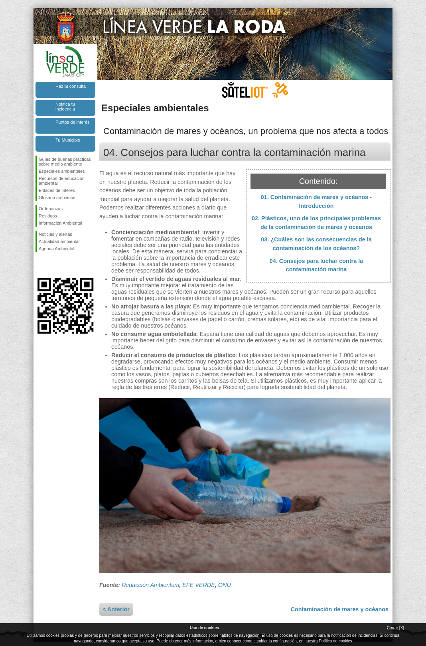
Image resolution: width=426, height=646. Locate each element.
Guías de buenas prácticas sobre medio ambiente (65, 161)
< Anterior (116, 609)
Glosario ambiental (57, 197)
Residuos (48, 215)
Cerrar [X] (395, 628)
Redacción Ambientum (150, 585)
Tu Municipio (67, 140)
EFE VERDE (198, 585)
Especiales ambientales (62, 171)
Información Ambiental (60, 223)
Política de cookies (335, 641)
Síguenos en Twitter (53, 265)
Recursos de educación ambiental (62, 181)
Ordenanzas (51, 208)
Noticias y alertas (55, 234)
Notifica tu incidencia (65, 106)
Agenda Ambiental (56, 248)
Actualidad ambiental (59, 241)
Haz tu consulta (70, 86)
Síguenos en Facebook (40, 265)
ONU (224, 585)
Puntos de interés (72, 122)
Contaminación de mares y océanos (339, 609)
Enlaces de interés (57, 190)
